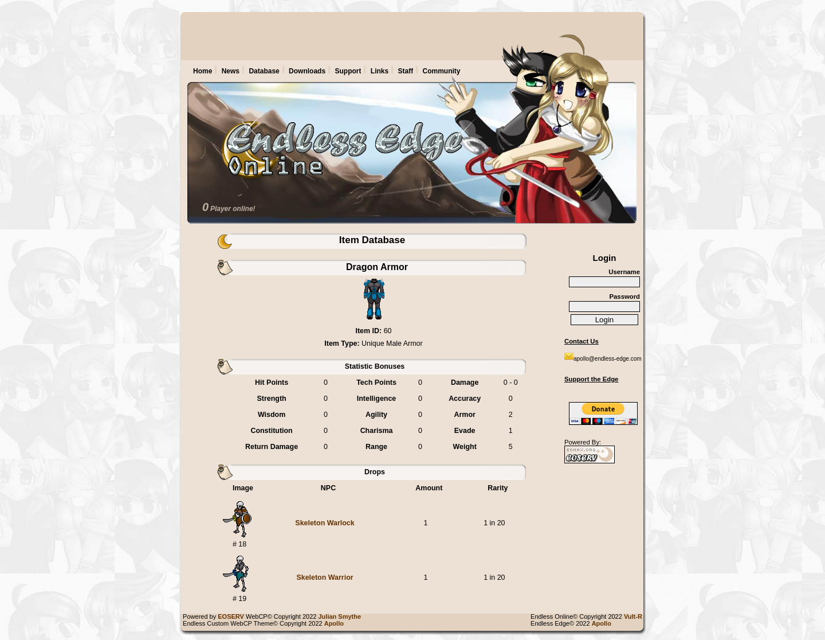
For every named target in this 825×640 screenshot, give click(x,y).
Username (624, 271)
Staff (406, 71)
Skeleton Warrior (324, 577)
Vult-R (635, 616)
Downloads (307, 71)
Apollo (603, 623)
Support (348, 71)
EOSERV (231, 616)
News (230, 71)
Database (264, 71)
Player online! (233, 209)
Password (624, 296)
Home (202, 71)
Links (379, 71)
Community (442, 71)
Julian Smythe (342, 616)
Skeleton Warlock (324, 523)
